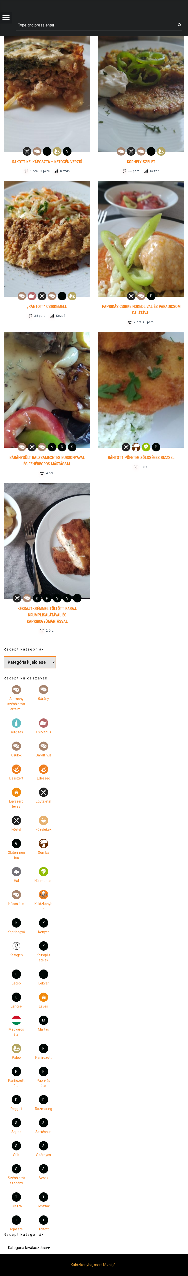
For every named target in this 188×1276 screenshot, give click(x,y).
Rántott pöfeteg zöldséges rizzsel (141, 457)
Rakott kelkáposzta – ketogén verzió (47, 162)
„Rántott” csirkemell (47, 306)
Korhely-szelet (141, 162)
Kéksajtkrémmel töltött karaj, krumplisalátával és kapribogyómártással (47, 615)
